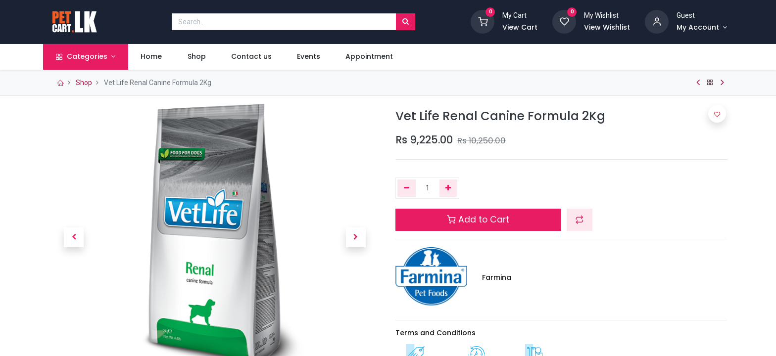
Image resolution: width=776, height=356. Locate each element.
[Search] (405, 21)
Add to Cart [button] (478, 219)
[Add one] (448, 188)
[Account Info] (702, 28)
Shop (84, 83)
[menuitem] (157, 57)
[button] (73, 237)
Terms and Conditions (435, 333)
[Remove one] (406, 188)
